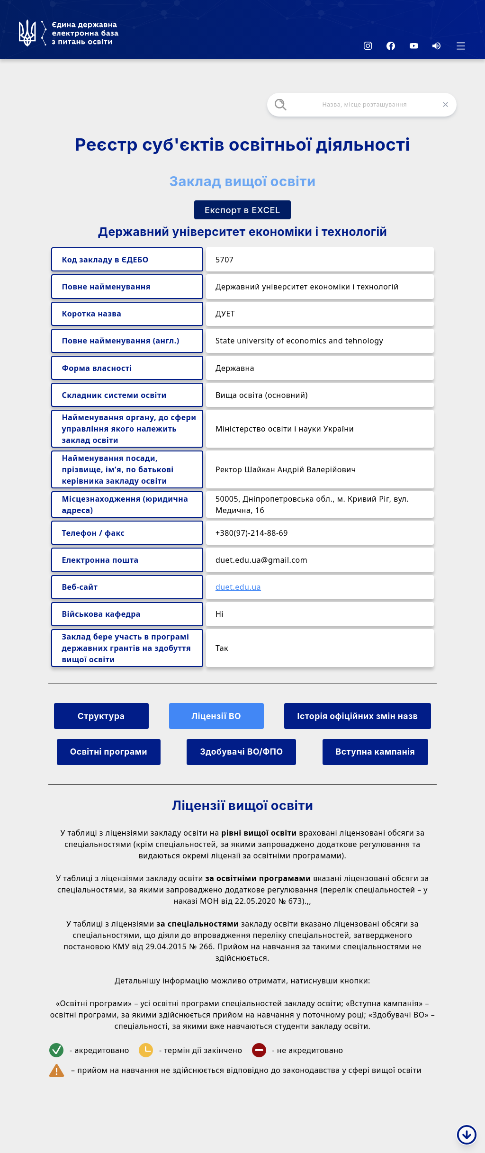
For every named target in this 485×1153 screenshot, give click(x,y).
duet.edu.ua (238, 587)
